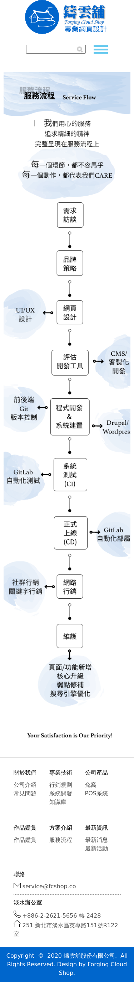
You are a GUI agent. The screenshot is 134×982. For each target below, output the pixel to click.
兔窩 (90, 784)
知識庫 (57, 802)
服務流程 (60, 839)
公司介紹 (25, 784)
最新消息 (96, 839)
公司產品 (96, 772)
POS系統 (96, 793)
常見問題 (25, 793)
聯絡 (19, 874)
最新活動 (96, 848)
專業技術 (60, 772)
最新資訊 (96, 827)
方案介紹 (60, 827)
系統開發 (60, 793)
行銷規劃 (60, 784)
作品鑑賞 (25, 827)
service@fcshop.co (49, 886)
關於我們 (25, 772)
